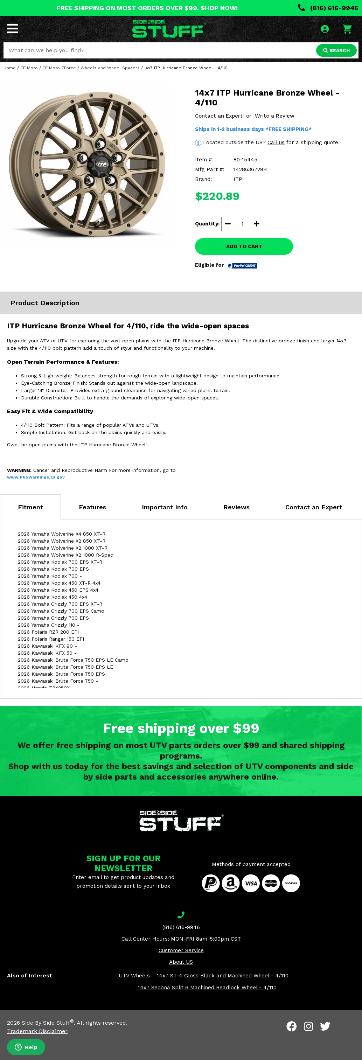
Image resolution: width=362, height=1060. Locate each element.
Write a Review (274, 116)
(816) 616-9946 (328, 8)
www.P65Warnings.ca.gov (36, 477)
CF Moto (29, 67)
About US (181, 962)
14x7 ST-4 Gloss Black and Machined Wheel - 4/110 (222, 975)
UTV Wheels (134, 975)
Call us (276, 142)
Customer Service (181, 950)
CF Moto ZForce (59, 67)
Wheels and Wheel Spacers (110, 67)
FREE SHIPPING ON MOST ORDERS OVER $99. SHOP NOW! (147, 8)
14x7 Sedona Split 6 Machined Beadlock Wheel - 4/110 (207, 987)
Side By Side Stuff (48, 1022)
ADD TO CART (244, 246)
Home (10, 67)
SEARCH (336, 50)
